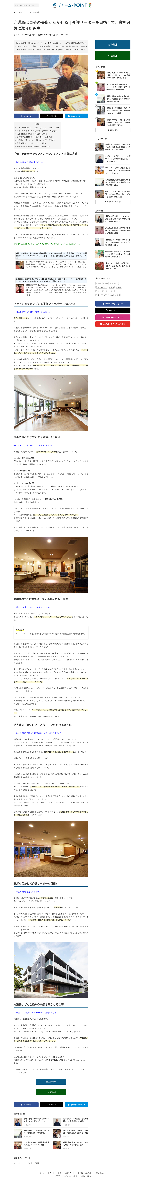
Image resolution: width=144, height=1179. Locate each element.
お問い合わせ (99, 1173)
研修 (118, 295)
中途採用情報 (51, 1092)
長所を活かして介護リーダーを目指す (32, 143)
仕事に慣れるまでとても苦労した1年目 (32, 134)
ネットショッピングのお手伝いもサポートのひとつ (37, 131)
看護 (119, 287)
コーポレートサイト (47, 1173)
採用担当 (115, 283)
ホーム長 (101, 291)
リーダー (111, 291)
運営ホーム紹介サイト (66, 1173)
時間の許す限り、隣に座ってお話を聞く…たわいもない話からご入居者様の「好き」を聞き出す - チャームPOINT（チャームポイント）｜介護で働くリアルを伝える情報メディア (51, 254)
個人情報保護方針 (84, 1173)
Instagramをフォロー (114, 317)
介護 (30, 1163)
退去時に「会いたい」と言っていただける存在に (36, 140)
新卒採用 (113, 44)
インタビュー (20, 1163)
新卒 (37, 1163)
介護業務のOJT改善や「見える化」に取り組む (35, 137)
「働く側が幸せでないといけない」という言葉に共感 (38, 127)
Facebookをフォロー (114, 304)
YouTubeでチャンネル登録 (114, 324)
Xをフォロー (112, 310)
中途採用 (113, 55)
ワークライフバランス (105, 295)
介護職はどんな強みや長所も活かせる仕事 (33, 146)
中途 (112, 287)
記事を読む (32, 1121)
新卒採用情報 (51, 1082)
